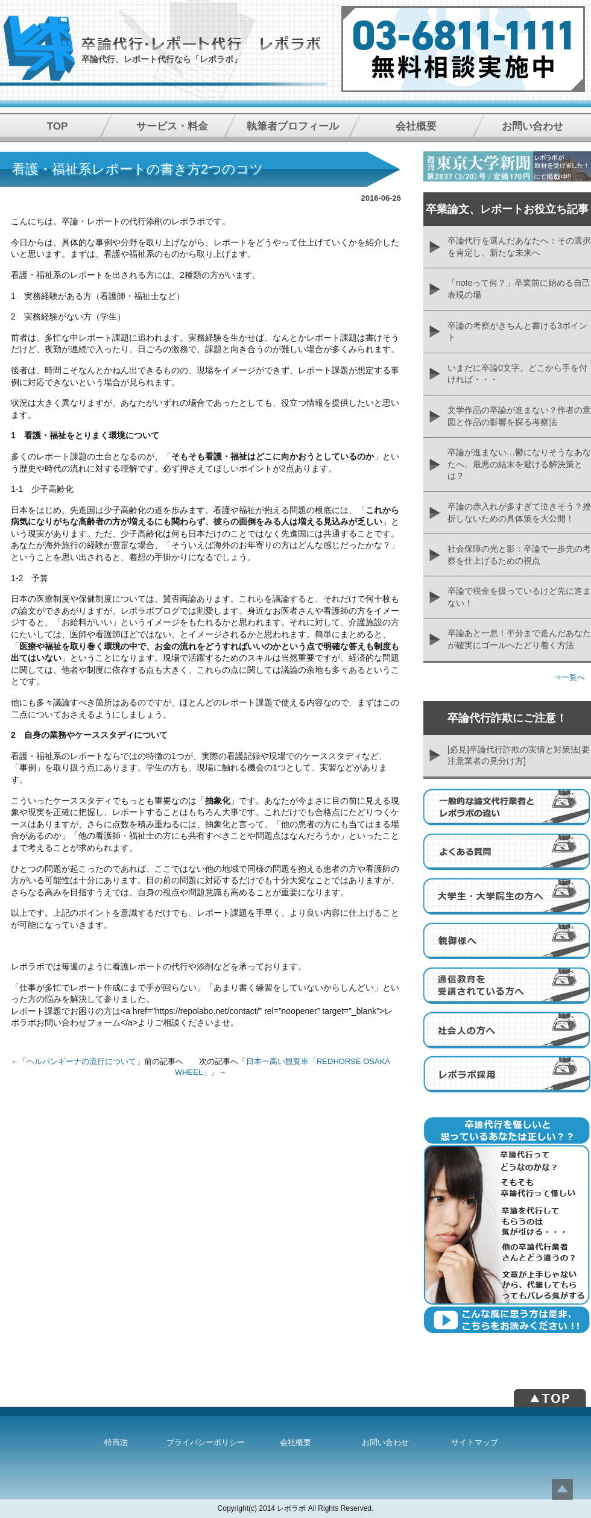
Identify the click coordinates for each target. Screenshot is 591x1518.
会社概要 (416, 126)
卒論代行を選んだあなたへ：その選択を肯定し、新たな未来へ (519, 246)
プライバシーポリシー (205, 1442)
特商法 (116, 1442)
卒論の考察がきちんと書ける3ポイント (517, 331)
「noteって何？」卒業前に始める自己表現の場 (518, 289)
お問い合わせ (532, 126)
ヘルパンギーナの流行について (81, 1061)
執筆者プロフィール (293, 126)
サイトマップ (474, 1442)
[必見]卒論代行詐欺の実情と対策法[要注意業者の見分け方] (518, 755)
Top (562, 1489)
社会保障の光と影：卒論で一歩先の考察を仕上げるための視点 (519, 554)
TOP (57, 126)
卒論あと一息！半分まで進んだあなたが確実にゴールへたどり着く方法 (519, 639)
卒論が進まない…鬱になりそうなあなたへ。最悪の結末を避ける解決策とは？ (519, 463)
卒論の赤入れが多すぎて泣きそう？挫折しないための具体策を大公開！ (519, 512)
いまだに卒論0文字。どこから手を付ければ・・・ (517, 374)
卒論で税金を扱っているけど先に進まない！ (519, 597)
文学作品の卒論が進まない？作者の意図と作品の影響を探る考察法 (519, 416)
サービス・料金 (172, 126)
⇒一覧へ (569, 677)
